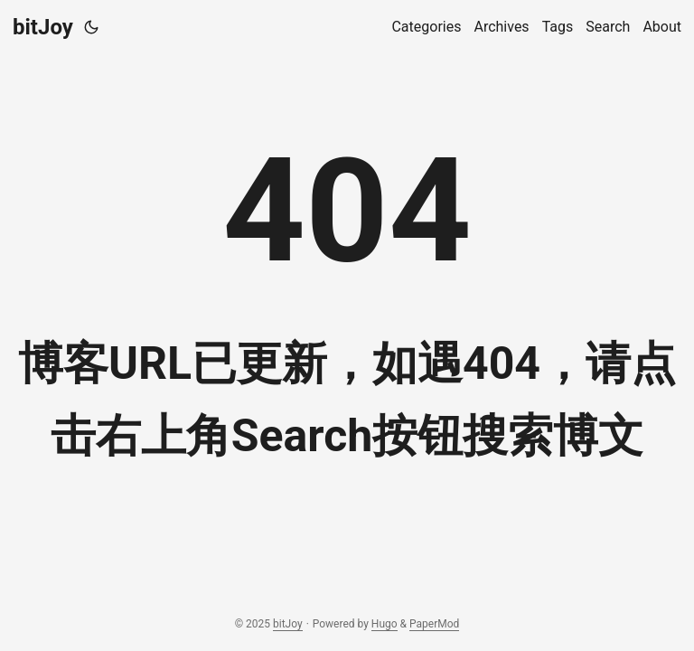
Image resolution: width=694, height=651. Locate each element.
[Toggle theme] (91, 27)
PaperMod (434, 624)
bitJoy (43, 27)
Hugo (384, 624)
